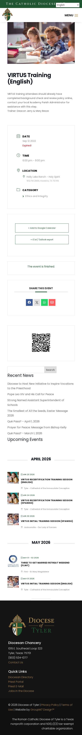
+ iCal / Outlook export (41, 239)
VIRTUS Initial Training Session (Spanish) (47, 521)
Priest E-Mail (16, 686)
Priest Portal (15, 682)
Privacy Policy (50, 705)
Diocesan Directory (20, 677)
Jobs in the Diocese (21, 691)
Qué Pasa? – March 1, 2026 (24, 433)
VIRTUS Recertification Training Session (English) (46, 481)
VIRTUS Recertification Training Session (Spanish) (46, 502)
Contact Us (15, 662)
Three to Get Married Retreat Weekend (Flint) (45, 564)
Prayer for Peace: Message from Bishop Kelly (37, 427)
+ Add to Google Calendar (42, 228)
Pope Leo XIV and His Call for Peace (30, 394)
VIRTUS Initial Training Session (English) (46, 583)
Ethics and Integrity (35, 196)
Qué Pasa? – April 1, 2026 (23, 421)
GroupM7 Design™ (42, 710)
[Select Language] (67, 5)
